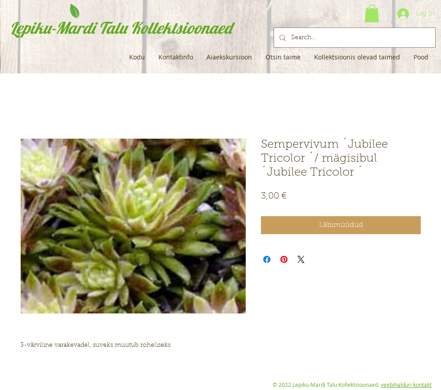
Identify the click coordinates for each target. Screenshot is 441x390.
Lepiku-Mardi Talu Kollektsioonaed (121, 28)
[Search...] (353, 37)
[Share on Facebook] (266, 259)
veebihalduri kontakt (406, 384)
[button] (371, 13)
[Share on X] (301, 259)
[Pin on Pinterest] (284, 259)
